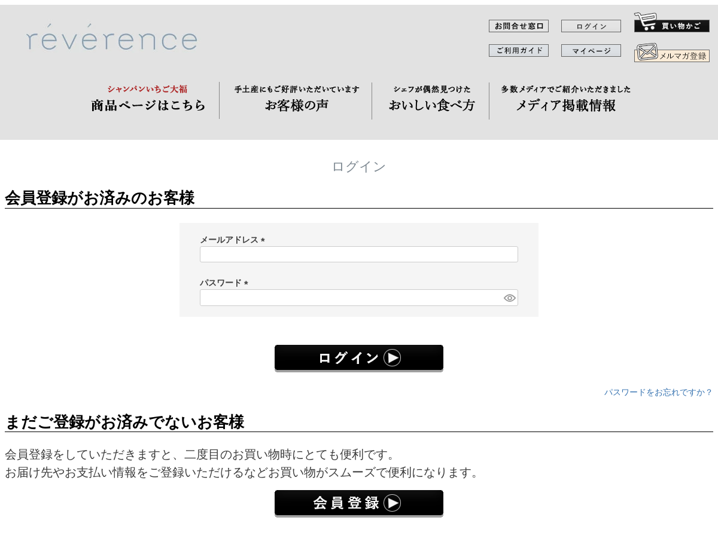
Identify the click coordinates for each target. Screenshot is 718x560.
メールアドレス (234, 239)
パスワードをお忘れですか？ (658, 392)
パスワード (226, 282)
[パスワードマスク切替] (509, 297)
